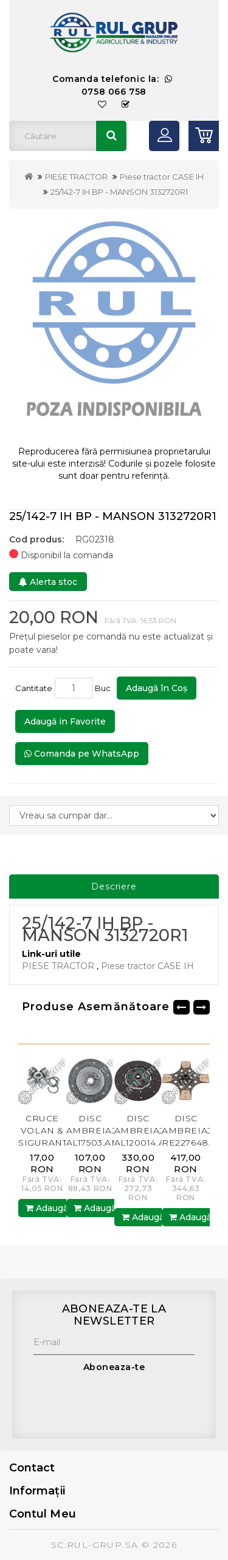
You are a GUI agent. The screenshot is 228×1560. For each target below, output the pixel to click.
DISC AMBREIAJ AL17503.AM (93, 1130)
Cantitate (33, 688)
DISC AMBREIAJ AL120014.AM (144, 1130)
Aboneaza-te (114, 1367)
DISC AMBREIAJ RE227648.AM (194, 1130)
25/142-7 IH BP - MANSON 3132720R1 (119, 192)
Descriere (114, 886)
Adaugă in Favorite (65, 721)
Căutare (111, 136)
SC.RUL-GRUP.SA (95, 1544)
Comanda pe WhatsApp (81, 753)
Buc (104, 688)
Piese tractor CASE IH (162, 176)
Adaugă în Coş (156, 688)
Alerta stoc (48, 581)
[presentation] (125, 1403)
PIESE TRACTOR (76, 176)
